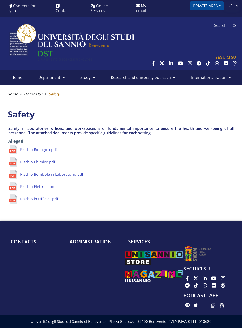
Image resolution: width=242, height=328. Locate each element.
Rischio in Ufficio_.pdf (39, 199)
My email (141, 8)
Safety (54, 94)
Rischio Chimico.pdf (37, 162)
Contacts (64, 8)
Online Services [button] (99, 8)
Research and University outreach (141, 77)
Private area (205, 6)
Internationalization (208, 77)
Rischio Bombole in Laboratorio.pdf (51, 174)
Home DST (33, 94)
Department (49, 77)
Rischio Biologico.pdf (38, 149)
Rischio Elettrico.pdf (38, 186)
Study (85, 77)
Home (16, 77)
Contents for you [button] (22, 8)
